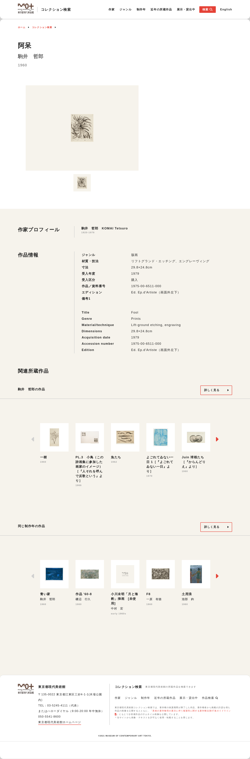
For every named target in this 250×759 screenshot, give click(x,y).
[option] (82, 128)
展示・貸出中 (186, 9)
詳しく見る (211, 390)
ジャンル (125, 9)
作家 (112, 9)
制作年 (141, 9)
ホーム (22, 27)
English (226, 9)
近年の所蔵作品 (161, 9)
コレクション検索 (42, 27)
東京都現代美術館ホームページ (59, 722)
